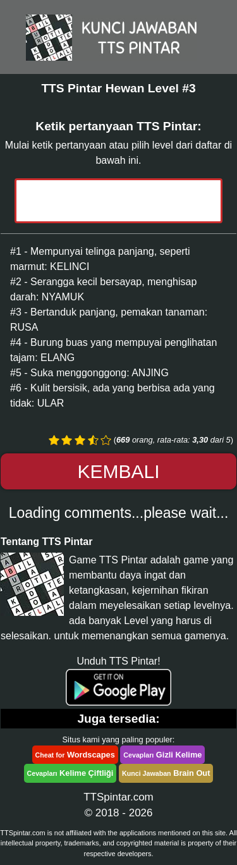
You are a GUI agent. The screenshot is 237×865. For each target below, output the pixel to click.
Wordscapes (75, 754)
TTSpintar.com (118, 797)
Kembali (118, 471)
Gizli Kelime (162, 754)
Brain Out (166, 773)
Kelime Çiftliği (70, 773)
